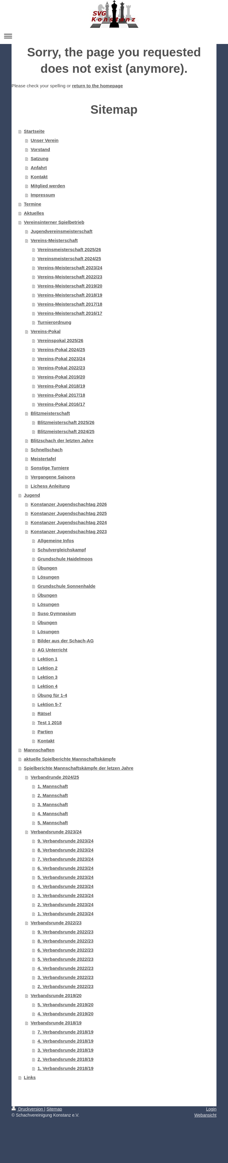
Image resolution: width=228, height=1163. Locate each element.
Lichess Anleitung (50, 486)
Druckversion (28, 1109)
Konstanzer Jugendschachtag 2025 (69, 513)
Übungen (47, 567)
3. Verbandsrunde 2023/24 (66, 895)
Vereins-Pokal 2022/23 (61, 367)
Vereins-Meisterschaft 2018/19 (70, 294)
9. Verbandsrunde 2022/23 (66, 931)
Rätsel (44, 713)
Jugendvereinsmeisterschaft (61, 231)
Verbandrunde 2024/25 (55, 777)
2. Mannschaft (53, 795)
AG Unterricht (52, 649)
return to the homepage (97, 85)
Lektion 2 (48, 668)
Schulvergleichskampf (62, 549)
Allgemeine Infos (56, 540)
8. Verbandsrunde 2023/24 (66, 849)
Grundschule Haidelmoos (65, 558)
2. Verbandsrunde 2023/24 (66, 904)
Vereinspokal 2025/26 (60, 340)
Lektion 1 (48, 658)
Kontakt (39, 176)
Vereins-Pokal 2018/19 (61, 385)
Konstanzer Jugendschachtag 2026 (69, 504)
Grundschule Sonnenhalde (67, 586)
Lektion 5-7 (50, 704)
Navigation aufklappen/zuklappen (114, 35)
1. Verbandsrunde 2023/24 (66, 913)
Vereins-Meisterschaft (54, 240)
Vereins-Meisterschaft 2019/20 (70, 285)
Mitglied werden (48, 185)
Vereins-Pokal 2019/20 (61, 376)
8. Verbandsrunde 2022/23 (66, 940)
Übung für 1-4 (52, 695)
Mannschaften (39, 749)
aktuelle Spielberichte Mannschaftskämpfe (70, 758)
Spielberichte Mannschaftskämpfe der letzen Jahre (79, 768)
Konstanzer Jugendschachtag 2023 (69, 531)
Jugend (32, 495)
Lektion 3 (48, 677)
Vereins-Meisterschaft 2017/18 (70, 304)
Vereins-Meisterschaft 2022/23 (70, 276)
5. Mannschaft (53, 822)
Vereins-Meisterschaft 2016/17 (70, 313)
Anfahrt (39, 167)
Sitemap (54, 1109)
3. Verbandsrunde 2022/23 (66, 977)
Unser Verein (45, 140)
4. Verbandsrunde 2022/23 (66, 968)
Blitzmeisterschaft (50, 413)
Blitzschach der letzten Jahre (62, 440)
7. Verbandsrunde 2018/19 (66, 1031)
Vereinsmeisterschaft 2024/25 (69, 258)
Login (211, 1109)
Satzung (39, 158)
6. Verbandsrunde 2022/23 (66, 950)
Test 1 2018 (50, 722)
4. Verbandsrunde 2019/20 (66, 1013)
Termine (32, 204)
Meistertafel (43, 458)
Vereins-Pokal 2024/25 (61, 349)
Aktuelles (34, 213)
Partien (45, 731)
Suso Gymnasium (57, 613)
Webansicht (205, 1115)
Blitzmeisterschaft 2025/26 (66, 422)
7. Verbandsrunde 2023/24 (66, 859)
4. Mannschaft (53, 813)
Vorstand (40, 149)
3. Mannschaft (53, 804)
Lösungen (49, 577)
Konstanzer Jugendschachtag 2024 (69, 522)
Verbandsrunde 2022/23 (56, 922)
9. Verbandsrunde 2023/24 (66, 840)
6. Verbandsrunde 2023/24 (66, 868)
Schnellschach (47, 449)
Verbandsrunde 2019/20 (56, 995)
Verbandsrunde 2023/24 (56, 831)
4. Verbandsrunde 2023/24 (66, 886)
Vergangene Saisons (53, 476)
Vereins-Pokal (45, 331)
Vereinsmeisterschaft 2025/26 (69, 249)
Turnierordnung (54, 322)
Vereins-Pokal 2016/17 (61, 404)
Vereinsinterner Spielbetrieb (54, 222)
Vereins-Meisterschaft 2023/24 (70, 267)
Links (30, 1077)
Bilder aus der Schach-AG (66, 640)
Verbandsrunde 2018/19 (56, 1022)
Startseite (34, 131)
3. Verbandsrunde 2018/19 (66, 1050)
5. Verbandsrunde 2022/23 (66, 959)
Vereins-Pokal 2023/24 (61, 358)
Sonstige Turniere (50, 467)
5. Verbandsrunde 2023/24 (66, 877)
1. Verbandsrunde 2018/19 (66, 1068)
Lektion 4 (48, 686)
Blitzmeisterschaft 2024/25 (66, 431)
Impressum (43, 194)
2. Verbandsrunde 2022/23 (66, 986)
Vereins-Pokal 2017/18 (61, 395)
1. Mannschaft (53, 786)
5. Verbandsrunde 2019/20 (66, 1004)
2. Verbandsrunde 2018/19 (66, 1059)
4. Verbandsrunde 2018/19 (66, 1041)
